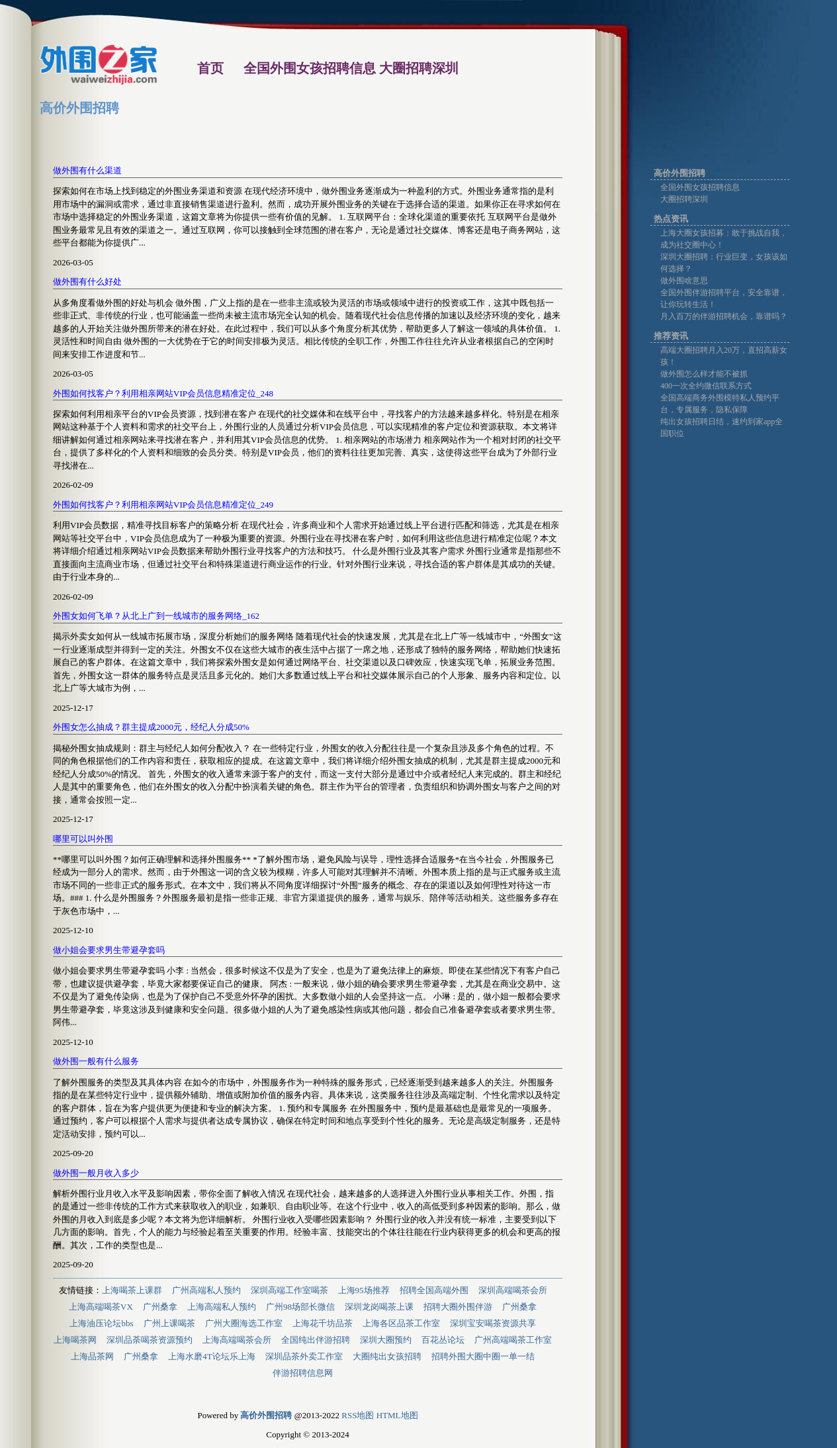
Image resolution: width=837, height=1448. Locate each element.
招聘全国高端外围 (434, 1290)
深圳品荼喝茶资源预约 (150, 1340)
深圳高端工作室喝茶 (289, 1290)
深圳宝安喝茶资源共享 (493, 1323)
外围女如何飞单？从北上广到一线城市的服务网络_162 (156, 616)
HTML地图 (397, 1415)
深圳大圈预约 (386, 1340)
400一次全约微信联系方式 (706, 385)
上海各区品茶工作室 (401, 1323)
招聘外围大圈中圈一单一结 (483, 1356)
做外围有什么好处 (87, 282)
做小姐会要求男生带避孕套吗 (109, 950)
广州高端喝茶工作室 (513, 1340)
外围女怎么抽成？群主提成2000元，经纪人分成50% (151, 727)
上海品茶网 (92, 1356)
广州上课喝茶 (169, 1323)
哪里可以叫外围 (83, 839)
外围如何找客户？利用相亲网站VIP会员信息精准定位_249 (163, 505)
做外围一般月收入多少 (96, 1173)
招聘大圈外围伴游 (457, 1307)
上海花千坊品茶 (322, 1323)
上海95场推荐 (364, 1290)
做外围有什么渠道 (87, 170)
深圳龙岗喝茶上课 (379, 1307)
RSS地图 (357, 1415)
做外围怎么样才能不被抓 (704, 374)
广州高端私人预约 (206, 1290)
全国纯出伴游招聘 (315, 1340)
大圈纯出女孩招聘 (387, 1356)
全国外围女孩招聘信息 (700, 187)
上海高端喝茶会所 (236, 1340)
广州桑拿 (160, 1307)
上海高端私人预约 (221, 1307)
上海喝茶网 (75, 1340)
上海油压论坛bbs (101, 1323)
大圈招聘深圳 (684, 199)
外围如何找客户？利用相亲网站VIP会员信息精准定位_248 (163, 393)
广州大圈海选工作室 (244, 1323)
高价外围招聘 (79, 108)
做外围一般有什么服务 (96, 1061)
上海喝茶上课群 (132, 1290)
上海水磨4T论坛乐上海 (211, 1356)
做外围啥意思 (684, 280)
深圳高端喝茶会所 (512, 1290)
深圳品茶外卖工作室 (304, 1356)
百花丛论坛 (442, 1340)
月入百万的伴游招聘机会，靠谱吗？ (723, 316)
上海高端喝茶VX (101, 1307)
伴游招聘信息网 (303, 1373)
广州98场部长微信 (300, 1307)
